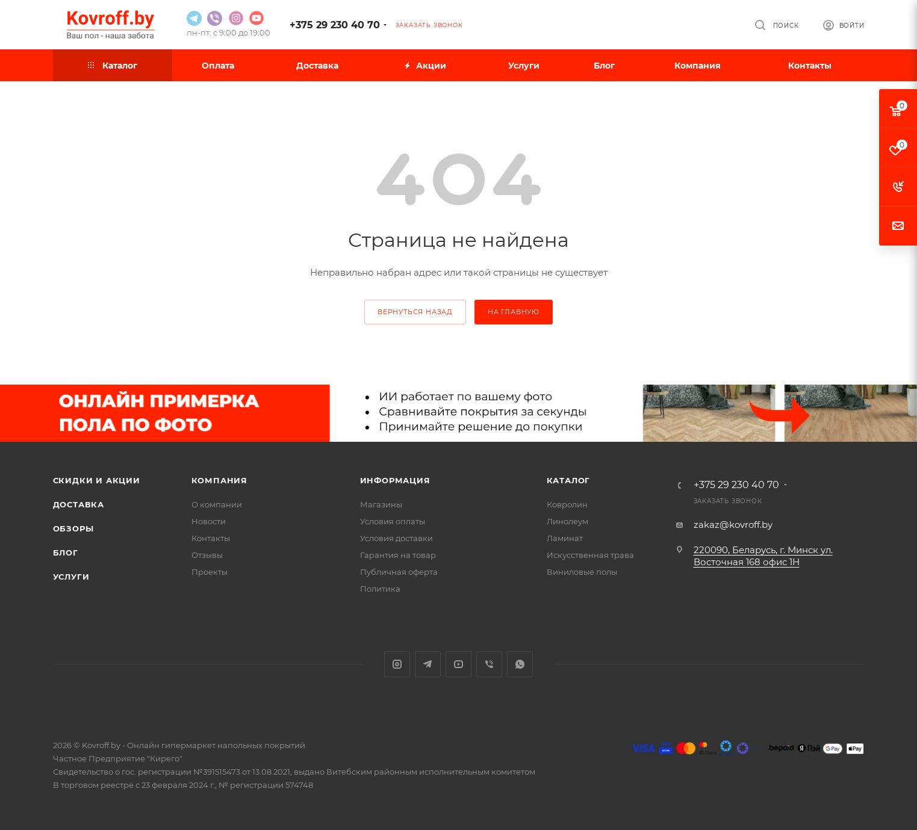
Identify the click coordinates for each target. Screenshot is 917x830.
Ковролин (567, 504)
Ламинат (565, 538)
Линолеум (567, 521)
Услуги (71, 576)
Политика (380, 588)
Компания (219, 480)
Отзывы (207, 555)
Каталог (569, 480)
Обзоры (73, 528)
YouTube (458, 664)
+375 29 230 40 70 (335, 25)
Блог (65, 552)
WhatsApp (520, 664)
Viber (489, 664)
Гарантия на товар (398, 555)
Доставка (78, 504)
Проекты (209, 572)
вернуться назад (415, 312)
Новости (208, 521)
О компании (216, 504)
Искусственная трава (590, 555)
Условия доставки (396, 538)
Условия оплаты (392, 521)
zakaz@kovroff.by (733, 524)
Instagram (397, 664)
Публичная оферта (399, 572)
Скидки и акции (96, 480)
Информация (395, 480)
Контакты (210, 538)
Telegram (428, 664)
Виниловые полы (582, 572)
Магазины (381, 504)
